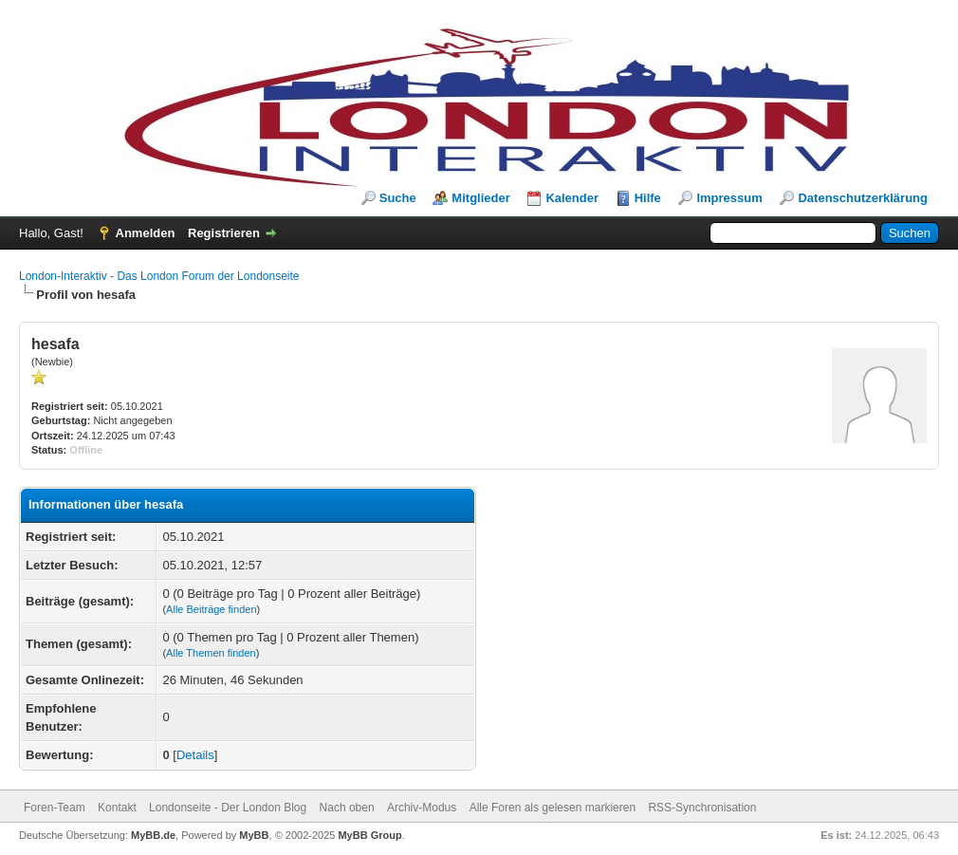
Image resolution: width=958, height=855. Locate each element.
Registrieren (224, 233)
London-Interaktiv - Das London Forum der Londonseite (159, 276)
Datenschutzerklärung (863, 198)
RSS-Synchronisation (702, 807)
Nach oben (347, 807)
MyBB (253, 835)
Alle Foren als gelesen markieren (553, 807)
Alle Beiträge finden (211, 609)
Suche (397, 198)
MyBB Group (369, 835)
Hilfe (648, 198)
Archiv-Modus (421, 807)
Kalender (572, 198)
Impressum (729, 198)
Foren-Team (54, 807)
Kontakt (117, 807)
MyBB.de (153, 835)
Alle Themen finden (211, 653)
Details (195, 755)
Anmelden (145, 233)
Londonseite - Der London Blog (227, 807)
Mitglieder (480, 198)
